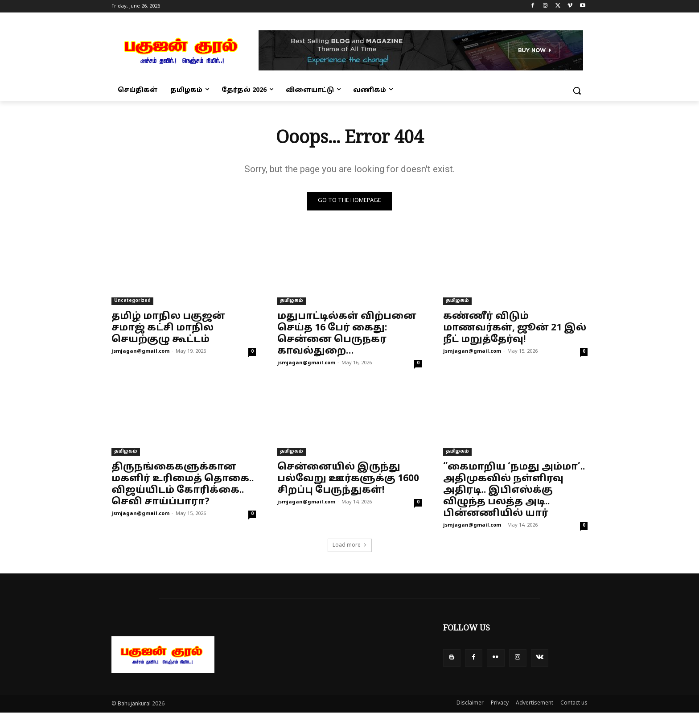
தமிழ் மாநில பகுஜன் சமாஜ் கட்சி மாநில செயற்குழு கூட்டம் (168, 328)
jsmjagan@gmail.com (140, 351)
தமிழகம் (291, 301)
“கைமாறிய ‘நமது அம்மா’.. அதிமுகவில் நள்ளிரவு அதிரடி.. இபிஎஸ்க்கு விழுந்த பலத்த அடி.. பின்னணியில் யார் (514, 490)
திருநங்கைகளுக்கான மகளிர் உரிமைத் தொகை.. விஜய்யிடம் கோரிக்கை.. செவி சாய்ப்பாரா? (182, 485)
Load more (350, 545)
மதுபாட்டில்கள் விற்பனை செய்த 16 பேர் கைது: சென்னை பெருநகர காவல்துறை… (346, 334)
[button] (577, 90)
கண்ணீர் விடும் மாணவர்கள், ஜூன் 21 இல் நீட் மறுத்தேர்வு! (514, 328)
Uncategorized (132, 301)
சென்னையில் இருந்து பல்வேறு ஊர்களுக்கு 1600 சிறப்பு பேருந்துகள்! (348, 479)
